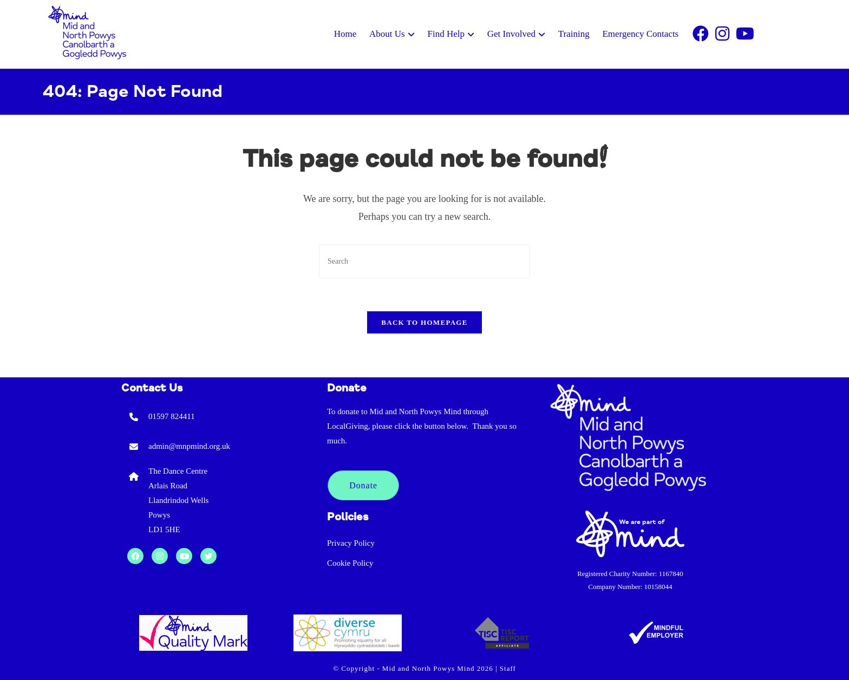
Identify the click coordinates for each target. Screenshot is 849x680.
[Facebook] (701, 34)
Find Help (445, 34)
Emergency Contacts (640, 34)
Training (574, 34)
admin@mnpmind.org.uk (189, 446)
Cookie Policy (350, 563)
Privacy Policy (351, 543)
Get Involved (511, 34)
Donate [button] (363, 485)
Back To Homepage (424, 322)
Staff (508, 668)
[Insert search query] (424, 261)
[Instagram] (722, 34)
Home (345, 34)
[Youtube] (745, 34)
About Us (387, 34)
